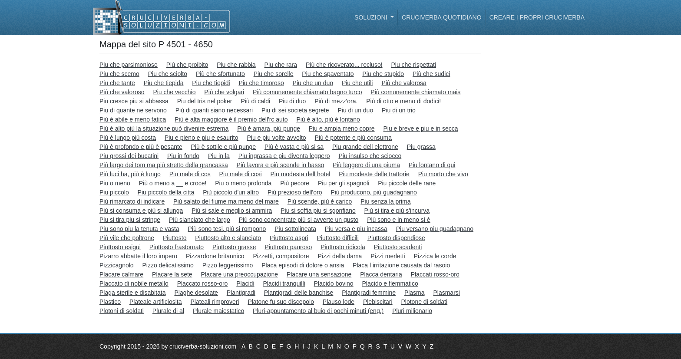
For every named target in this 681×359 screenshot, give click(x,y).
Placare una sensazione (319, 274)
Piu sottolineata (295, 228)
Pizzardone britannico (215, 256)
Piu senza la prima (385, 201)
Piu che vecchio (174, 92)
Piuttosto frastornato (176, 247)
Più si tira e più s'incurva (397, 210)
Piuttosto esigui (120, 247)
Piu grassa (421, 146)
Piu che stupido (383, 73)
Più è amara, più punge (268, 128)
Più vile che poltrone (126, 237)
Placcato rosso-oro (202, 283)
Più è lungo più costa (127, 137)
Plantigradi (241, 292)
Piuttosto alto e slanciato (228, 237)
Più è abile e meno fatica (132, 119)
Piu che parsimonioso (128, 64)
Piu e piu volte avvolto (276, 137)
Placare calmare (121, 274)
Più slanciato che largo (199, 219)
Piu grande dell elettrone (365, 146)
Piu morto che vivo (443, 174)
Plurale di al (168, 310)
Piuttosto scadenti (398, 247)
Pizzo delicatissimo (168, 265)
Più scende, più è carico (320, 201)
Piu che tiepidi (211, 82)
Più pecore (294, 183)
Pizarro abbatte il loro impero (138, 256)
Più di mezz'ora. (335, 101)
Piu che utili (357, 82)
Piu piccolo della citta (166, 192)
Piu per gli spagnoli (343, 183)
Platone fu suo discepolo (281, 301)
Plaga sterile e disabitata (132, 292)
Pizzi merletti (387, 256)
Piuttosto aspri (289, 237)
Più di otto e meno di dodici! (403, 101)
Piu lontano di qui (432, 164)
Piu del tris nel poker (204, 101)
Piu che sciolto (167, 73)
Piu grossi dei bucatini (129, 155)
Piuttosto (174, 237)
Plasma (414, 292)
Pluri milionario (412, 310)
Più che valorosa (403, 82)
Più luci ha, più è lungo (130, 174)
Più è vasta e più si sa (294, 146)
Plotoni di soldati (121, 310)
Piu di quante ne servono (133, 110)
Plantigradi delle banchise (299, 292)
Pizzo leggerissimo (227, 265)
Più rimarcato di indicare (132, 201)
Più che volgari (224, 92)
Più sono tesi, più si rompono (227, 228)
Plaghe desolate (196, 292)
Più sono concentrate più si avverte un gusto (299, 219)
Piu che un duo (313, 82)
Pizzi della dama (339, 256)
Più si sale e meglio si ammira (232, 210)
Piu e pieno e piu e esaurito (201, 137)
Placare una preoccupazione (239, 274)
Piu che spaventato (328, 73)
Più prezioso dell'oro (295, 192)
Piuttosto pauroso (288, 247)
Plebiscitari (378, 301)
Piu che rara (280, 64)
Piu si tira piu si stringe (129, 219)
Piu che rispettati (413, 64)
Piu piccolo (114, 192)
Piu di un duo (355, 110)
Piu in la (219, 155)
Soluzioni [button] (371, 17)
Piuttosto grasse (234, 247)
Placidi (245, 283)
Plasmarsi (446, 292)
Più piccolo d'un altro (231, 192)
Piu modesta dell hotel (301, 174)
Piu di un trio (399, 110)
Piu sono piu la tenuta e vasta (139, 228)
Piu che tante (117, 82)
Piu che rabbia (236, 64)
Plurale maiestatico (218, 310)
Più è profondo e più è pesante (140, 146)
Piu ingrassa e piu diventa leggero (284, 155)
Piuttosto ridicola (343, 247)
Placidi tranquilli (284, 283)
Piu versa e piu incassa (356, 228)
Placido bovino (334, 283)
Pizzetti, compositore (281, 256)
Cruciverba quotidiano (442, 17)
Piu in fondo (183, 155)
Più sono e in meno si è (398, 219)
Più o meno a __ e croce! (173, 183)
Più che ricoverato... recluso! (344, 64)
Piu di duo (292, 101)
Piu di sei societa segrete (295, 110)
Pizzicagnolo (116, 265)
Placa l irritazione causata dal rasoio (401, 265)
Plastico (110, 301)
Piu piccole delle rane (407, 183)
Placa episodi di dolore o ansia (302, 265)
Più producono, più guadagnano (374, 192)
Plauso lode (338, 301)
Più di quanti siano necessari (214, 110)
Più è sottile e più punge (223, 146)
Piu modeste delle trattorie (374, 174)
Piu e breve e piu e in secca (420, 128)
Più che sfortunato (220, 73)
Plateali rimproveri (214, 301)
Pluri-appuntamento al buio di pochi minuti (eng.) (318, 310)
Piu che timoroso (261, 82)
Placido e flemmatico (390, 283)
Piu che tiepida (164, 82)
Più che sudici (431, 73)
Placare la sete (172, 274)
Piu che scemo (119, 73)
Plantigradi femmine (369, 292)
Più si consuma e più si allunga (141, 210)
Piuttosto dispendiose (396, 237)
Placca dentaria (381, 274)
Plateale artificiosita (155, 301)
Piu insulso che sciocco (369, 155)
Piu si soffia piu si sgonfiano (318, 210)
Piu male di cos (190, 174)
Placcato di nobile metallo (134, 283)
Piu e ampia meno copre (342, 128)
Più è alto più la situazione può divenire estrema (163, 128)
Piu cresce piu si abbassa (134, 101)
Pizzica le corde (435, 256)
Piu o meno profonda (243, 183)
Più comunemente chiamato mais (415, 92)
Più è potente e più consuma (353, 137)
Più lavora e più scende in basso (280, 164)
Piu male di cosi (240, 174)
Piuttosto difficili (338, 237)
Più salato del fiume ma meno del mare (226, 201)
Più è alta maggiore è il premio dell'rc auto (231, 119)
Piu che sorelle (274, 73)
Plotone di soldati (424, 301)
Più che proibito (187, 64)
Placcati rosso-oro (435, 274)
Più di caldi (255, 101)
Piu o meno (114, 183)
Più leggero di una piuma (366, 164)
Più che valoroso (122, 92)
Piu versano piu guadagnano (434, 228)
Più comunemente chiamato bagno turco (307, 92)
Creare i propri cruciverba (537, 17)
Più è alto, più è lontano (328, 119)
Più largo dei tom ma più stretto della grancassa (163, 164)
